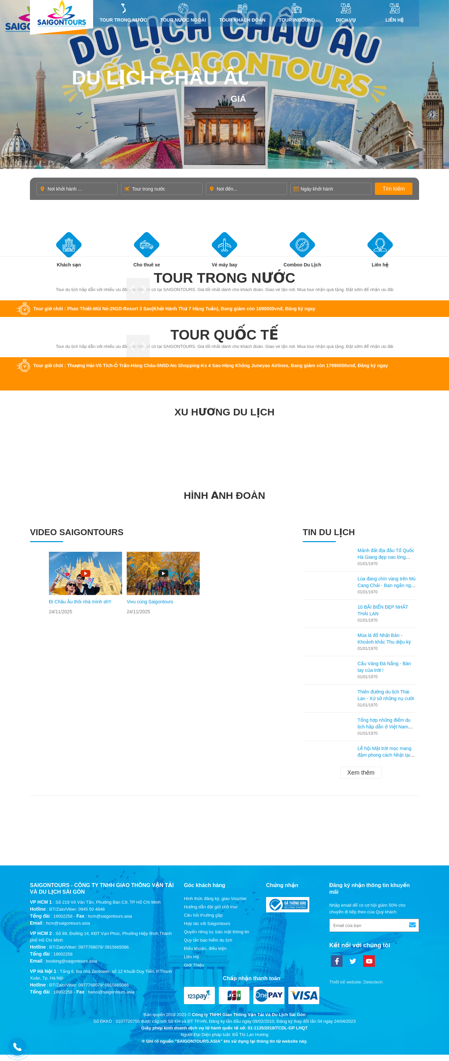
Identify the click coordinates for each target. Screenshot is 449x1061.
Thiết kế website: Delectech (356, 982)
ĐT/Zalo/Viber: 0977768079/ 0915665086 (89, 947)
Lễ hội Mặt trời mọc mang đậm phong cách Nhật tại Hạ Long (384, 755)
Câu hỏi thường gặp (203, 915)
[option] (85, 583)
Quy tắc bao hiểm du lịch (208, 940)
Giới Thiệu (194, 965)
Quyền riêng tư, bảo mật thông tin (216, 931)
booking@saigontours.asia (71, 961)
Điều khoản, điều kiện (205, 948)
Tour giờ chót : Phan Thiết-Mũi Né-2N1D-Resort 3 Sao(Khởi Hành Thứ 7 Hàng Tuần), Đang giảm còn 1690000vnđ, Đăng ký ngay (174, 308)
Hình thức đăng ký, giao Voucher (215, 898)
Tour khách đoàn (242, 13)
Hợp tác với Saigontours (207, 923)
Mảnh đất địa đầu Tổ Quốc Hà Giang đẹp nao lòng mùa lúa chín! (386, 557)
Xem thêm (360, 772)
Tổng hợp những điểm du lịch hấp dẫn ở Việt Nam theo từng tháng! (384, 726)
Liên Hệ (394, 13)
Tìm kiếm (393, 189)
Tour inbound (297, 13)
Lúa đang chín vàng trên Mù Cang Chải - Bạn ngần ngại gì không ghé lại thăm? (386, 585)
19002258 (63, 916)
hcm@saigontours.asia (68, 923)
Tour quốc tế (225, 335)
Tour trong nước (123, 13)
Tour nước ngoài (183, 13)
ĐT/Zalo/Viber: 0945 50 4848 (77, 909)
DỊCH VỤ (346, 13)
